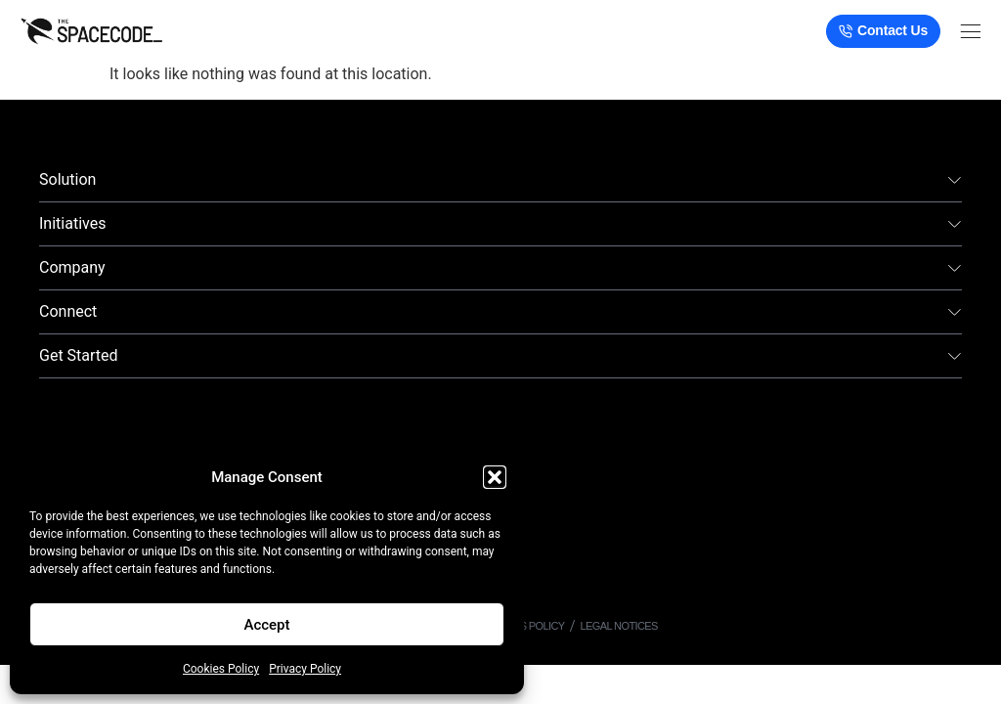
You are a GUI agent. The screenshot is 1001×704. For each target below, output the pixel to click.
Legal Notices (619, 626)
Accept (266, 625)
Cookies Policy (221, 669)
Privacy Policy (305, 669)
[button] (494, 477)
